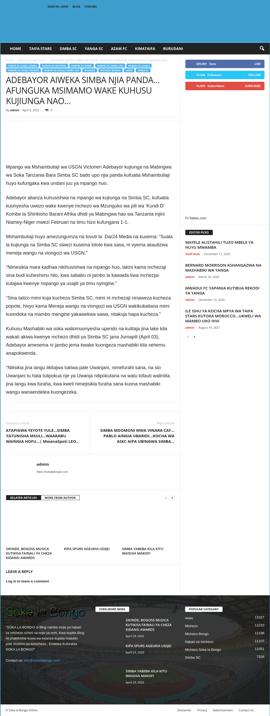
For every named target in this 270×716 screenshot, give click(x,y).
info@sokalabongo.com (42, 660)
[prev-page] (165, 498)
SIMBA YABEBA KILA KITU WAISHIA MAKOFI (142, 551)
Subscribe (253, 86)
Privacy (202, 710)
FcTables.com (195, 218)
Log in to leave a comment (27, 581)
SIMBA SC (68, 48)
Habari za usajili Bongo (23, 70)
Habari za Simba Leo (110, 65)
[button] (262, 48)
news (129, 70)
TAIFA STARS (40, 48)
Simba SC (143, 70)
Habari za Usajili (139, 65)
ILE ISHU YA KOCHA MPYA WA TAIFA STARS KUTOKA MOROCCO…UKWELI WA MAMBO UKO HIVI (223, 315)
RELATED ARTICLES (23, 498)
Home (15, 48)
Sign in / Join (57, 6)
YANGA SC (94, 48)
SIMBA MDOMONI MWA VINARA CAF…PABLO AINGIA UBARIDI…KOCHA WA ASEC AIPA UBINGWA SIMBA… (137, 436)
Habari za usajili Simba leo (61, 70)
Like (257, 64)
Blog (76, 6)
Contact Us (246, 710)
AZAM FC (119, 48)
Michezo (89, 70)
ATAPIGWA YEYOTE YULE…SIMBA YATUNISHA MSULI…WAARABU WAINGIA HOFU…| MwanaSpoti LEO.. (42, 436)
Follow (254, 75)
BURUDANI (173, 48)
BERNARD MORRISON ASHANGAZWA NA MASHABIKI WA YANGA (223, 267)
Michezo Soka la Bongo (203, 650)
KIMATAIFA (145, 48)
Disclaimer (184, 710)
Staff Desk (192, 254)
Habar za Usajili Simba (31, 60)
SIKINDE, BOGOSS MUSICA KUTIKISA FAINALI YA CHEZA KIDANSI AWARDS (29, 553)
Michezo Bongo (110, 70)
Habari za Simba (81, 65)
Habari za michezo (54, 65)
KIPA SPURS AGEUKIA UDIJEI (87, 548)
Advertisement (223, 710)
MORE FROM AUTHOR (60, 498)
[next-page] (172, 498)
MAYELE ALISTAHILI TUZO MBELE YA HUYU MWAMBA (219, 245)
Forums (91, 6)
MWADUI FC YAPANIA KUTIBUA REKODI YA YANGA (222, 290)
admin (14, 110)
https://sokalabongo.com (52, 471)
